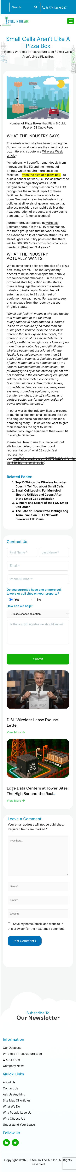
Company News (13, 1066)
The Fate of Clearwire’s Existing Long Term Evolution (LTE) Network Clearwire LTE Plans (41, 515)
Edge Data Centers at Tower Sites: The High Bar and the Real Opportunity (37, 794)
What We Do (11, 1106)
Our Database (12, 1048)
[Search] (35, 7)
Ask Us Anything (14, 1094)
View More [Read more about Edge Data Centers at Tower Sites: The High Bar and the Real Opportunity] (14, 800)
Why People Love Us (17, 1112)
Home (8, 52)
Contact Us (10, 1088)
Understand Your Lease (19, 1124)
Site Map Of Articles (17, 1100)
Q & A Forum (11, 1060)
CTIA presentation (51, 227)
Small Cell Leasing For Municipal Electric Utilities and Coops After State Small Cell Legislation (38, 495)
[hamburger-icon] (70, 21)
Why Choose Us (14, 1118)
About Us (9, 1082)
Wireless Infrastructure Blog (34, 52)
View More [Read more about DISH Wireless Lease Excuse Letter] (14, 732)
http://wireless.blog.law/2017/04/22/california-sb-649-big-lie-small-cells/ (41, 460)
